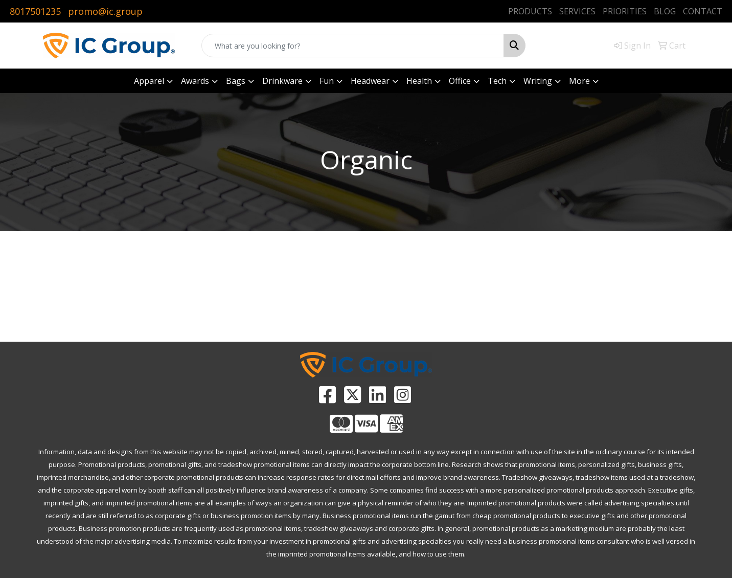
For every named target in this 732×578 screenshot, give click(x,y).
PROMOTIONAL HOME (91, 326)
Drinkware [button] (282, 80)
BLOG (665, 11)
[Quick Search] (352, 45)
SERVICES (577, 11)
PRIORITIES (625, 11)
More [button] (579, 80)
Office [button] (460, 80)
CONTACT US (640, 326)
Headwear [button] (370, 80)
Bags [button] (235, 80)
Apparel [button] (149, 80)
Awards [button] (195, 80)
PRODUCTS (530, 11)
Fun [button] (326, 80)
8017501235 (35, 11)
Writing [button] (537, 80)
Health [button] (419, 80)
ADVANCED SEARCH (274, 326)
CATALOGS (457, 326)
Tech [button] (497, 80)
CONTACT (702, 11)
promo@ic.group (105, 11)
